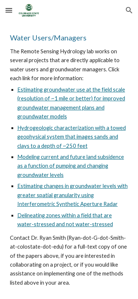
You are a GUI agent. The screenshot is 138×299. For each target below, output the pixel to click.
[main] (69, 159)
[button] (9, 10)
